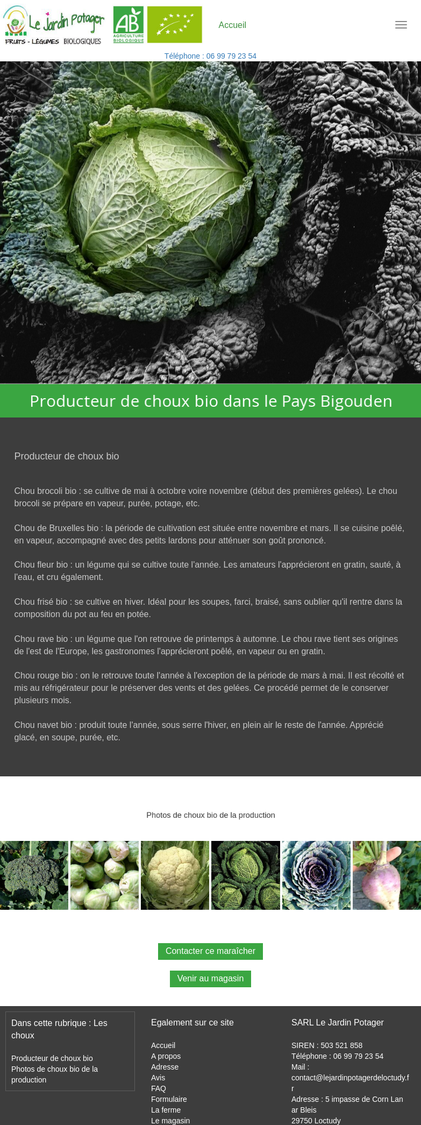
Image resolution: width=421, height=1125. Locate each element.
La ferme (166, 1110)
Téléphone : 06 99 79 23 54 (210, 56)
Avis (158, 1077)
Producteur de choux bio (52, 1058)
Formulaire (169, 1099)
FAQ (158, 1088)
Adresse (165, 1067)
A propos (166, 1056)
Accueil (163, 1045)
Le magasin (170, 1120)
